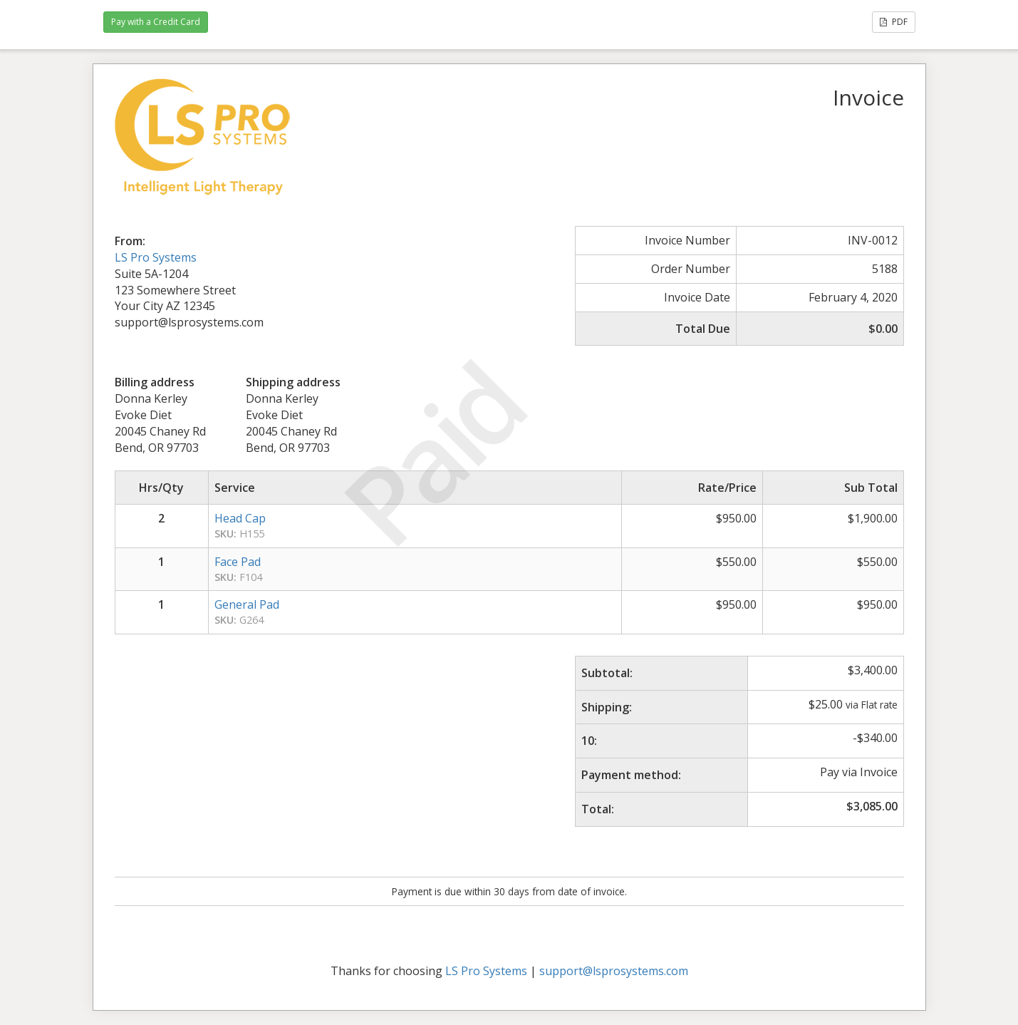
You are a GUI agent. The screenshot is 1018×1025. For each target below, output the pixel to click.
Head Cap (240, 518)
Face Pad (237, 562)
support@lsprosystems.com (613, 971)
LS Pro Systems (156, 257)
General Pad (246, 604)
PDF (894, 22)
